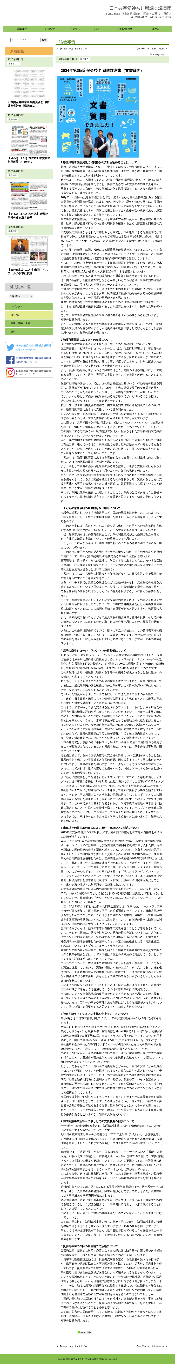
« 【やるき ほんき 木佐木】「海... (73, 48)
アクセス (75, 28)
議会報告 (84, 59)
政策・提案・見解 (20, 323)
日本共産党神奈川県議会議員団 (140, 8)
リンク (96, 28)
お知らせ (50, 28)
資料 (13, 331)
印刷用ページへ (160, 55)
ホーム (155, 28)
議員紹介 (22, 28)
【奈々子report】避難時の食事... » (151, 48)
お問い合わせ (125, 28)
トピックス (14, 63)
